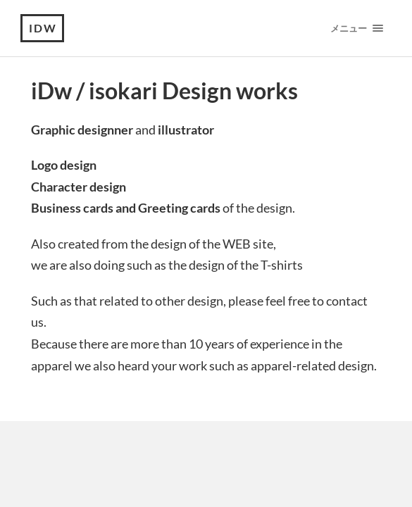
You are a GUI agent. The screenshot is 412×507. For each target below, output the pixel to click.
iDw (43, 28)
